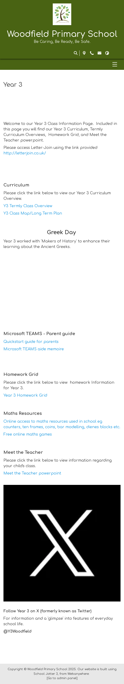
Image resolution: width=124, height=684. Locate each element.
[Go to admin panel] (62, 678)
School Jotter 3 (46, 673)
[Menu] (62, 64)
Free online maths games (27, 434)
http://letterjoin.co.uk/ (24, 153)
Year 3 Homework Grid (25, 395)
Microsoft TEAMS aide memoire (33, 349)
